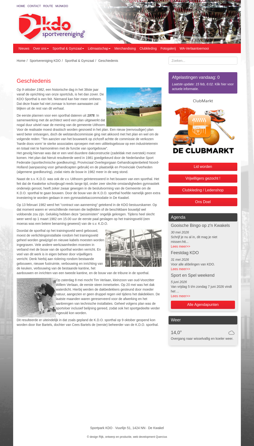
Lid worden (203, 167)
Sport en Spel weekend (193, 275)
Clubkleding (148, 48)
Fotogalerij (168, 48)
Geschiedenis (108, 61)
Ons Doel (203, 202)
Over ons (41, 48)
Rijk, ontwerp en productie (115, 436)
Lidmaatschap (99, 48)
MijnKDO (61, 6)
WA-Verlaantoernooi (194, 48)
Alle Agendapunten (203, 305)
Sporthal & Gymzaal (68, 48)
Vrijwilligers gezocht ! (202, 178)
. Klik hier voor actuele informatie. (203, 83)
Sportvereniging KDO (45, 61)
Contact (34, 6)
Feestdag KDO (185, 252)
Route (48, 6)
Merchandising (125, 48)
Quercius (161, 436)
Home (21, 6)
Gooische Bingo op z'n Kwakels (200, 225)
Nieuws (24, 48)
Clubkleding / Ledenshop (202, 190)
